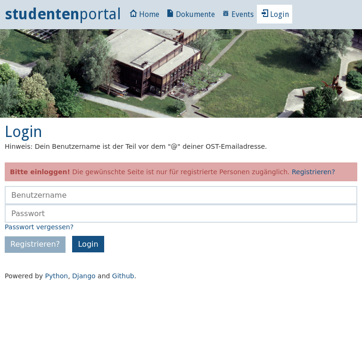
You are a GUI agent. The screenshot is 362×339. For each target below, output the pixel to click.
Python (56, 276)
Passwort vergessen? (39, 227)
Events (238, 14)
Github (123, 276)
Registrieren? (313, 172)
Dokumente (190, 14)
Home (144, 14)
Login (275, 14)
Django (84, 276)
